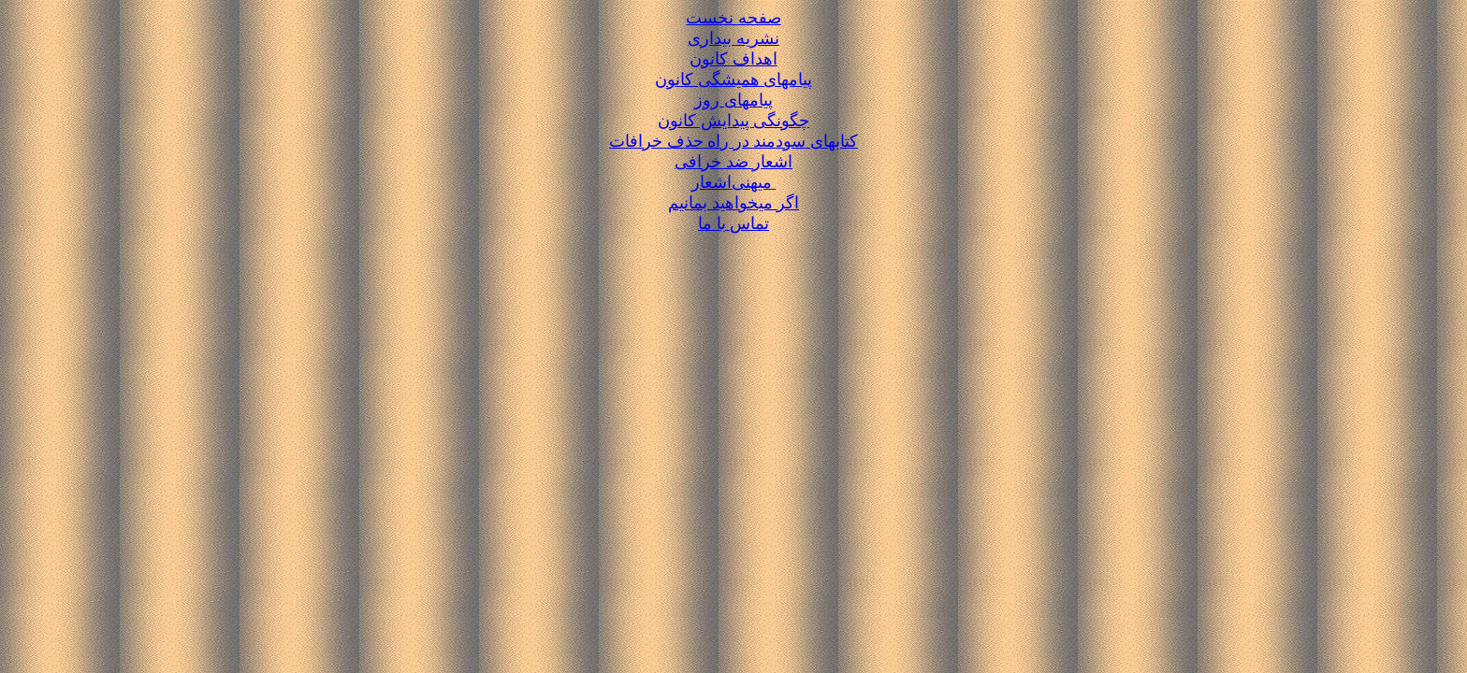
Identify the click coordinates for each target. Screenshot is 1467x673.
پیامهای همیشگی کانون (733, 79)
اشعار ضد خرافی (733, 161)
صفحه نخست (733, 17)
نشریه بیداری (733, 38)
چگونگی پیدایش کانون (733, 120)
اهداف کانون (733, 59)
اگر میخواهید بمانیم (733, 202)
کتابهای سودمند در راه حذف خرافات (733, 141)
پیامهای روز (733, 100)
